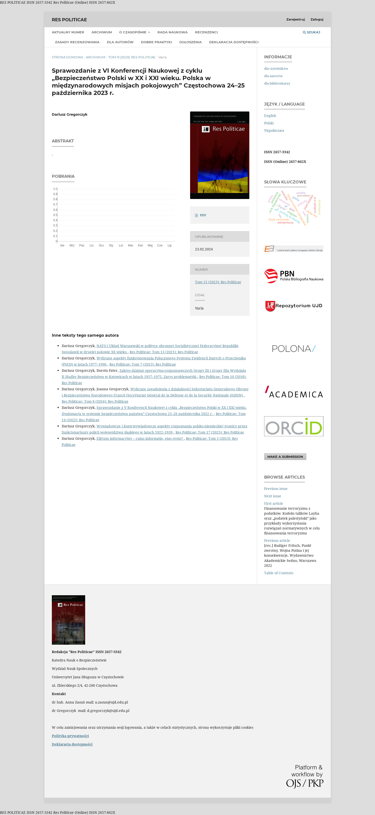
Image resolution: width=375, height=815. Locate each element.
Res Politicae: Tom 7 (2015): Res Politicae (142, 364)
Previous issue (276, 488)
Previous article (277, 540)
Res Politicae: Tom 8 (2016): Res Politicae (95, 401)
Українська (274, 130)
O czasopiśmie (133, 32)
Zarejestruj (295, 19)
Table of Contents (278, 573)
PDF (203, 215)
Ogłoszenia (190, 42)
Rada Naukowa (173, 32)
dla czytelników (276, 68)
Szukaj (311, 32)
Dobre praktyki (156, 42)
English (270, 115)
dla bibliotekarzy (277, 83)
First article (273, 503)
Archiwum (102, 32)
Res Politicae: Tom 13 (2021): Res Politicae (164, 352)
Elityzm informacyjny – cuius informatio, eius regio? (140, 438)
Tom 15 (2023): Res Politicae (132, 57)
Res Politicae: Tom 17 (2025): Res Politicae (210, 432)
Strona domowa (67, 57)
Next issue (272, 496)
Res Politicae (69, 19)
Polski (269, 123)
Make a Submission (285, 457)
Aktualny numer (68, 32)
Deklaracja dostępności (233, 42)
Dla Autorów (120, 42)
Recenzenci (206, 32)
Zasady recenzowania (77, 42)
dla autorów (273, 76)
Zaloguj (317, 19)
